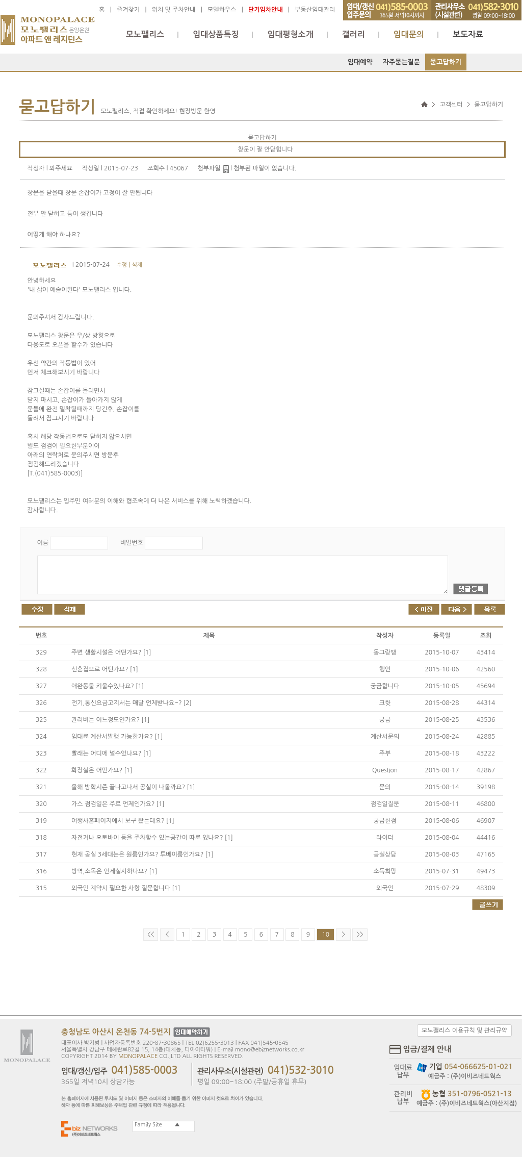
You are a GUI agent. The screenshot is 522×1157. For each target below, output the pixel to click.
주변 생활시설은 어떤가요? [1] (111, 652)
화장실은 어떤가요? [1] (102, 770)
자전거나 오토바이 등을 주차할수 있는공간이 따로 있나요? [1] (152, 838)
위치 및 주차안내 (174, 10)
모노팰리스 (145, 34)
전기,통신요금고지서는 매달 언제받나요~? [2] (131, 703)
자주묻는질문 (401, 62)
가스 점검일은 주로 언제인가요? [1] (118, 804)
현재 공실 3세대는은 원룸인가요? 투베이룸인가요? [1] (142, 854)
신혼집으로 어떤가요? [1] (104, 669)
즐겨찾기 (128, 10)
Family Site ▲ (156, 1124)
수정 (121, 265)
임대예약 (360, 62)
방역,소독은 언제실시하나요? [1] (114, 871)
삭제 (137, 265)
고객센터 (450, 105)
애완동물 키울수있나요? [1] (107, 686)
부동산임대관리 (315, 10)
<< (150, 935)
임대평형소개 (290, 34)
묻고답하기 (445, 62)
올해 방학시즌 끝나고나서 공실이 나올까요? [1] (133, 787)
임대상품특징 (216, 34)
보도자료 (468, 34)
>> (359, 935)
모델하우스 (221, 10)
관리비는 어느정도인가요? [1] (110, 720)
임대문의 (409, 34)
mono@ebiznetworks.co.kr (269, 1049)
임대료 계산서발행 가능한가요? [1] (117, 737)
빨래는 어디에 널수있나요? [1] (111, 753)
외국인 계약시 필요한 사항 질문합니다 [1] (125, 888)
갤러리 (353, 34)
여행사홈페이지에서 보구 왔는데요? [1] (122, 821)
